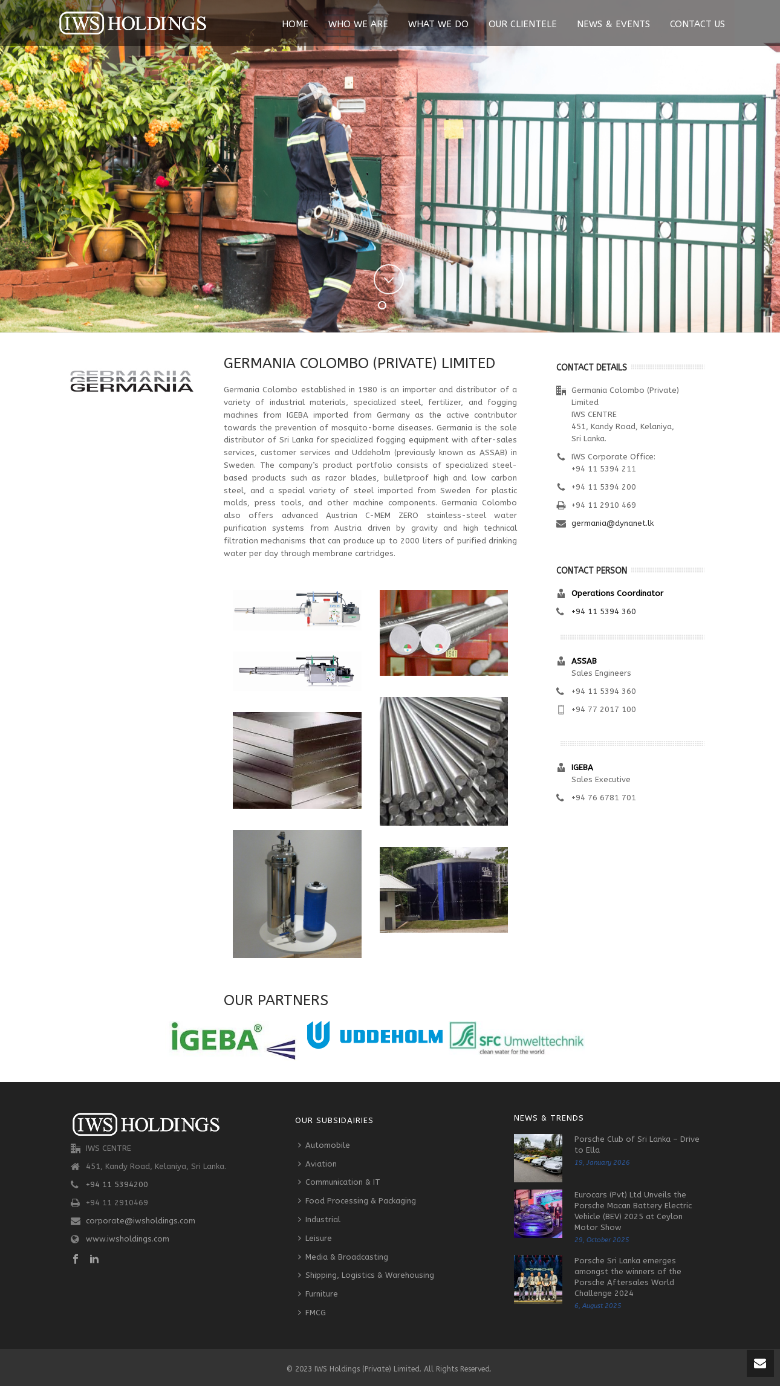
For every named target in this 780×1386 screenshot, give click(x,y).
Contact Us (697, 24)
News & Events (613, 24)
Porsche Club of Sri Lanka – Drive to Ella (637, 1144)
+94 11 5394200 (117, 1184)
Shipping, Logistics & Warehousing (366, 1275)
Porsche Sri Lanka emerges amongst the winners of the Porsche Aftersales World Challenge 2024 (627, 1277)
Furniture (318, 1293)
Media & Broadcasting (343, 1256)
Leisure (315, 1238)
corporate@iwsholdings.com (140, 1220)
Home (295, 24)
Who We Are (358, 24)
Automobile (324, 1145)
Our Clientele (523, 24)
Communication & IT (339, 1182)
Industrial (319, 1219)
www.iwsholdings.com (127, 1238)
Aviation (317, 1163)
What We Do (438, 24)
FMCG (312, 1312)
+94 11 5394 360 (603, 611)
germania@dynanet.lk (612, 523)
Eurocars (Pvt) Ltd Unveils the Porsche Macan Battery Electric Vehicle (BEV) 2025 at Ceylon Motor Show (633, 1211)
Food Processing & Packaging (357, 1200)
